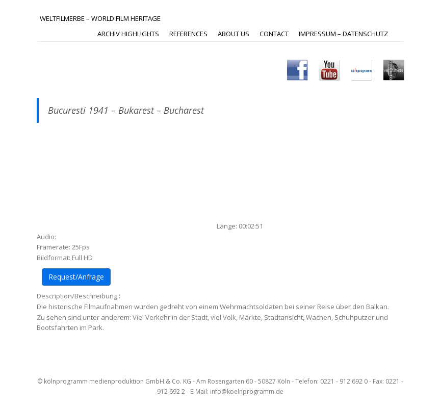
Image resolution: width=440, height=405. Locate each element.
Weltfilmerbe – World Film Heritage (100, 18)
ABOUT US (233, 33)
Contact (274, 33)
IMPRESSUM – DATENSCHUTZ (343, 33)
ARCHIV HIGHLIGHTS (128, 33)
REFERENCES (188, 33)
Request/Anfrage (76, 277)
